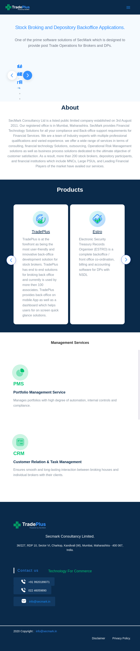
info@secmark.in (39, 601)
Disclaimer (98, 638)
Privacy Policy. (122, 638)
